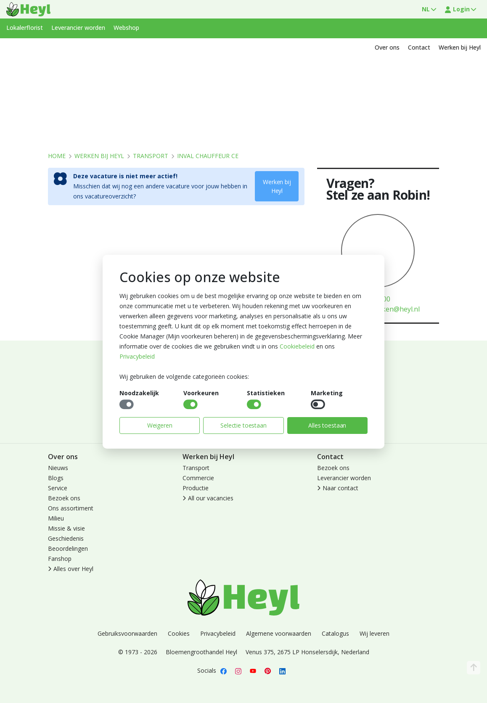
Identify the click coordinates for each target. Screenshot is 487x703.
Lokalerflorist (24, 28)
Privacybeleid (137, 356)
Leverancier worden (78, 28)
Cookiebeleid (297, 346)
